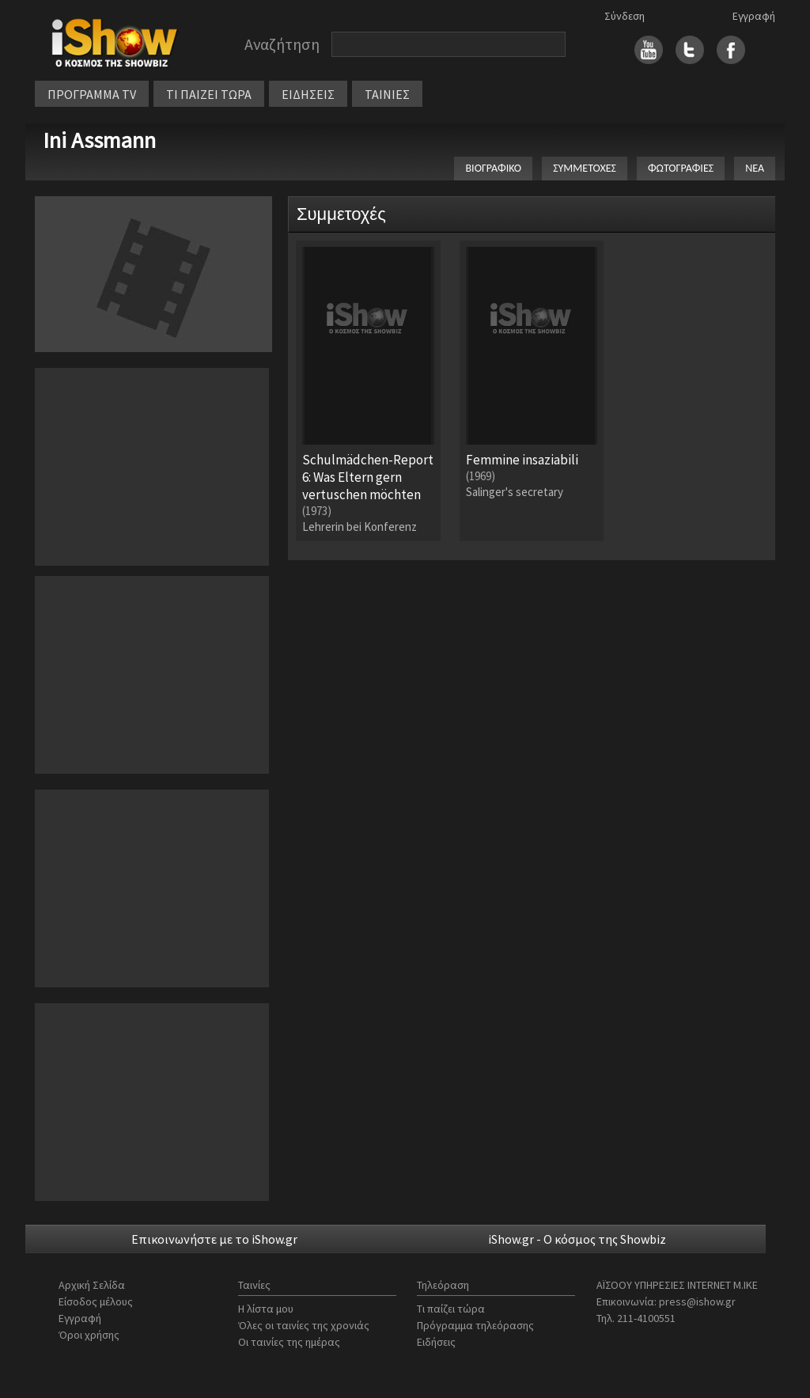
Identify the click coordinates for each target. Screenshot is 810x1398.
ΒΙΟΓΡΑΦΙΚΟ (493, 168)
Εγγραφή (753, 16)
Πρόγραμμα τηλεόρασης (475, 1325)
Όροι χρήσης (89, 1335)
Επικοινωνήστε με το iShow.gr (214, 1239)
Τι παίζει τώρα (451, 1308)
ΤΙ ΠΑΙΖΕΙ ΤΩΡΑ (209, 94)
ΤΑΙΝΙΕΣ (387, 94)
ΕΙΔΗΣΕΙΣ (308, 94)
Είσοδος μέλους (96, 1301)
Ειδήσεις (436, 1342)
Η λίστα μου (265, 1308)
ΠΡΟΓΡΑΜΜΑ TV (91, 94)
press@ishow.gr (697, 1301)
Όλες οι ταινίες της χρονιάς (303, 1325)
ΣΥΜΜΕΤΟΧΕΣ (584, 168)
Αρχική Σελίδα (92, 1285)
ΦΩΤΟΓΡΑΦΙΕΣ (680, 168)
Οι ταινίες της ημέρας (289, 1342)
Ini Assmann (99, 140)
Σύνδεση (624, 16)
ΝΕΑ (754, 168)
